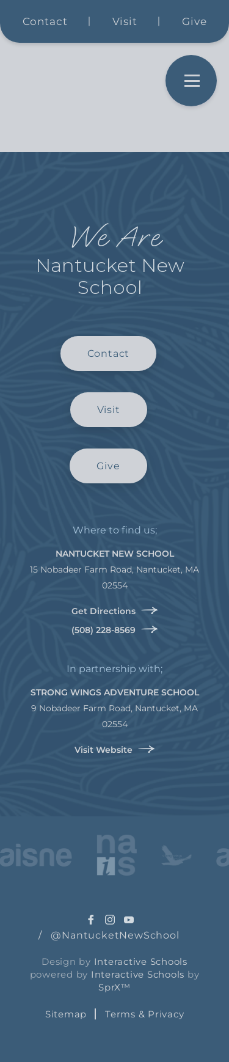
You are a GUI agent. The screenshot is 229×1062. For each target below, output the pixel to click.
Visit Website (115, 749)
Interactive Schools (140, 961)
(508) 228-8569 (114, 629)
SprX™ (114, 987)
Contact (45, 21)
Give (194, 21)
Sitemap (66, 1014)
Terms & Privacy (144, 1014)
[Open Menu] (191, 80)
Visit (124, 21)
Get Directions (114, 611)
